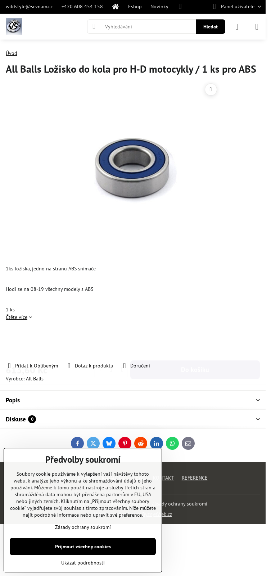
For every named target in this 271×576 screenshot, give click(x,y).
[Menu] (257, 26)
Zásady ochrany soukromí (179, 503)
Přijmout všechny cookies (83, 546)
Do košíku (195, 341)
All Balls (35, 378)
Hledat (210, 26)
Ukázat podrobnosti (83, 562)
